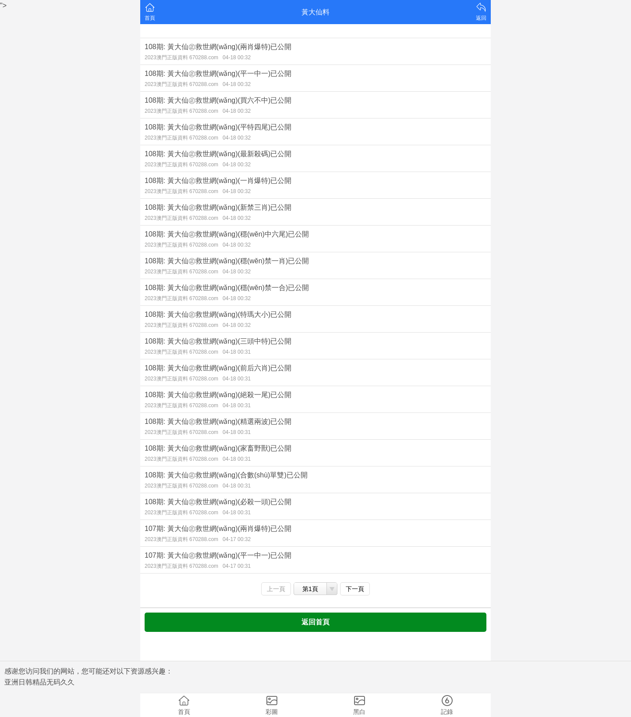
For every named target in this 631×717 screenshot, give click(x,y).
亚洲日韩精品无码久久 (39, 682)
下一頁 (355, 588)
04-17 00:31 (237, 566)
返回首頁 (315, 622)
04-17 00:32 (237, 539)
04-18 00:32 (237, 57)
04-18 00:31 (237, 352)
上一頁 (276, 588)
